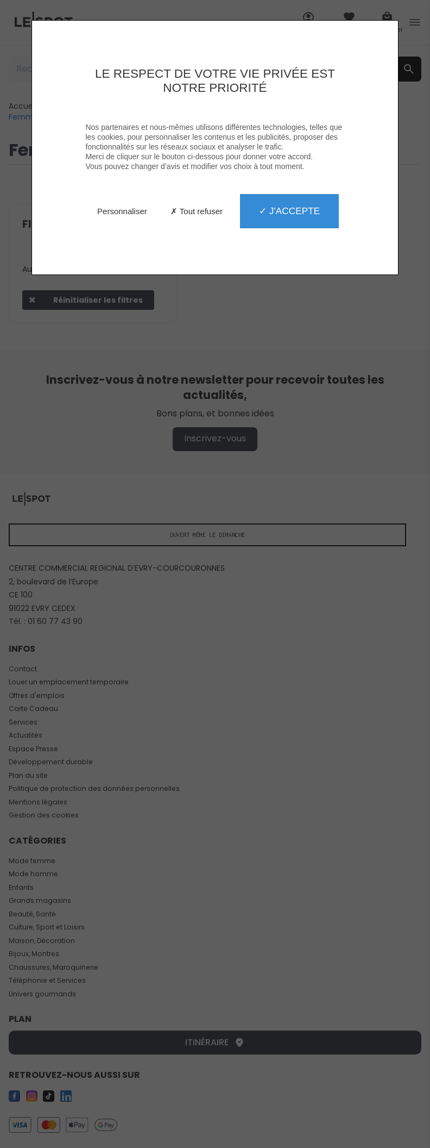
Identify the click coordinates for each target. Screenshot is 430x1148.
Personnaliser (122, 211)
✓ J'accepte (289, 210)
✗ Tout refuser (196, 211)
